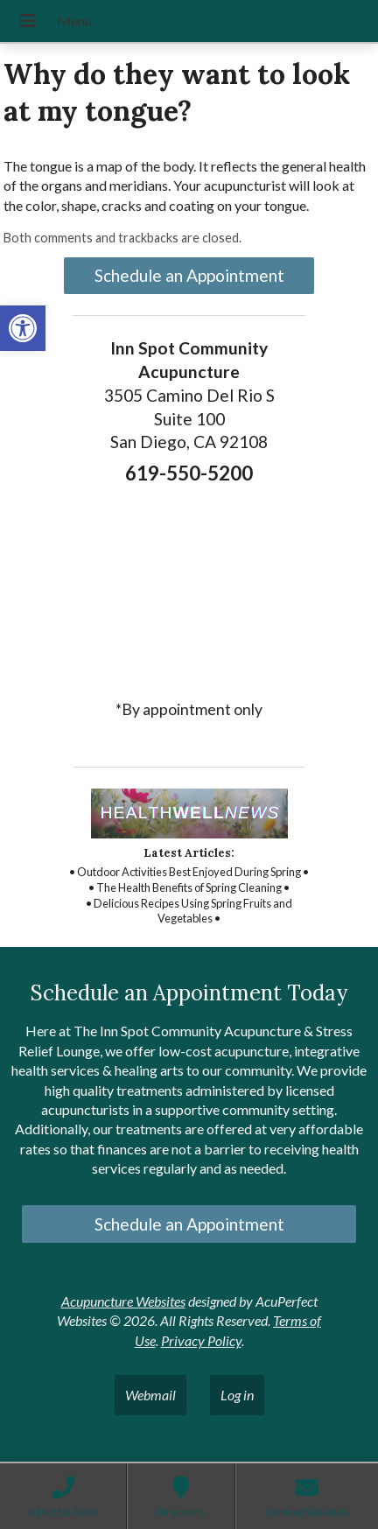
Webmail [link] (150, 1394)
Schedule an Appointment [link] (189, 275)
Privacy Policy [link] (201, 1340)
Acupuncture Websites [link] (123, 1301)
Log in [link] (237, 1394)
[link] (23, 328)
